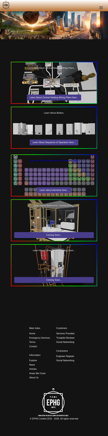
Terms (32, 342)
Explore (33, 360)
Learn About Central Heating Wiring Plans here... (54, 97)
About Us (34, 377)
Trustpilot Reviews (65, 338)
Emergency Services (39, 338)
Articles (33, 369)
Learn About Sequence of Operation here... (53, 142)
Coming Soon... (54, 235)
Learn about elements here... (54, 190)
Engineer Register (65, 356)
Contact (33, 346)
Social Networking (65, 342)
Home (32, 333)
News (32, 365)
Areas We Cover (37, 373)
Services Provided (65, 333)
